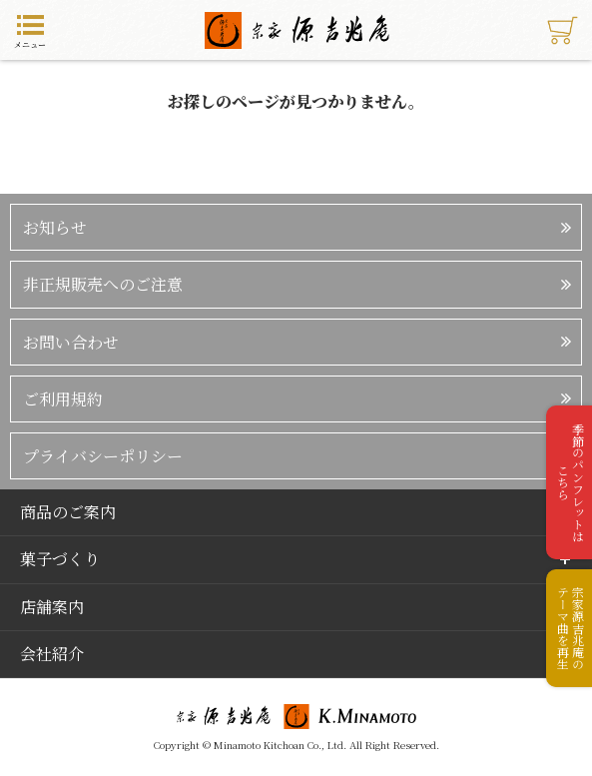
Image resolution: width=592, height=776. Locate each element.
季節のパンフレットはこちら (570, 482)
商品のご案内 (68, 511)
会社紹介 (52, 653)
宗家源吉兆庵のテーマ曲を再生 (570, 628)
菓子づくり (60, 558)
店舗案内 (52, 606)
